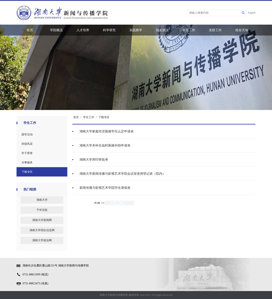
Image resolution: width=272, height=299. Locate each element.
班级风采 (27, 143)
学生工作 (188, 30)
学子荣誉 (27, 153)
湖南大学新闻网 (42, 220)
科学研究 (109, 30)
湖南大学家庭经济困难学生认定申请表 (106, 131)
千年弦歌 (42, 209)
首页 (30, 30)
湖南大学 (42, 199)
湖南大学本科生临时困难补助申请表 (104, 145)
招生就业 (162, 30)
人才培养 (82, 30)
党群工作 (215, 30)
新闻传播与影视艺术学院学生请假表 (104, 187)
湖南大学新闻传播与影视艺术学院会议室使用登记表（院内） (122, 173)
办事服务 (27, 162)
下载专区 (27, 171)
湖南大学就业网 (42, 240)
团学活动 (27, 134)
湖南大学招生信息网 (42, 230)
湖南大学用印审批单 (93, 159)
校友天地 (241, 30)
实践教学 (135, 30)
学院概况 (56, 30)
